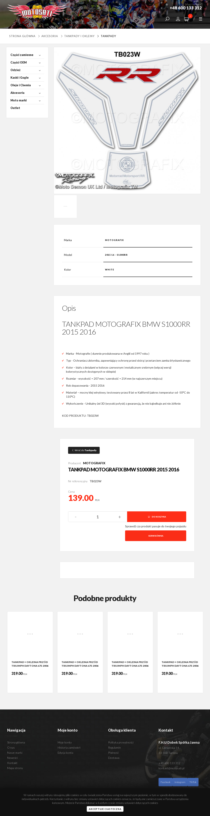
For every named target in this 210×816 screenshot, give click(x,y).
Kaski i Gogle (19, 77)
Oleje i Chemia (20, 85)
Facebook (165, 782)
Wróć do (84, 450)
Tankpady (106, 36)
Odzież (15, 70)
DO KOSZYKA (157, 516)
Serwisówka (155, 536)
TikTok (192, 782)
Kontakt (12, 763)
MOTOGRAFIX (94, 463)
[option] (30, 652)
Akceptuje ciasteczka (105, 809)
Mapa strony (15, 768)
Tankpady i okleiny (77, 36)
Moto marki (18, 100)
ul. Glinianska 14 (169, 747)
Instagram (180, 782)
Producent (74, 463)
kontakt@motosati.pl (171, 768)
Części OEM (18, 62)
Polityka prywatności (121, 742)
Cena (71, 491)
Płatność (113, 752)
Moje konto (65, 742)
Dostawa (113, 757)
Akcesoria (48, 36)
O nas (11, 747)
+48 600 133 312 (169, 763)
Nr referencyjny (78, 481)
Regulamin (114, 747)
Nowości (12, 757)
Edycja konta (65, 752)
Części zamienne (21, 55)
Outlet (15, 108)
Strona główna (22, 36)
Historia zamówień (69, 747)
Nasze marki (14, 752)
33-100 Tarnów (168, 753)
